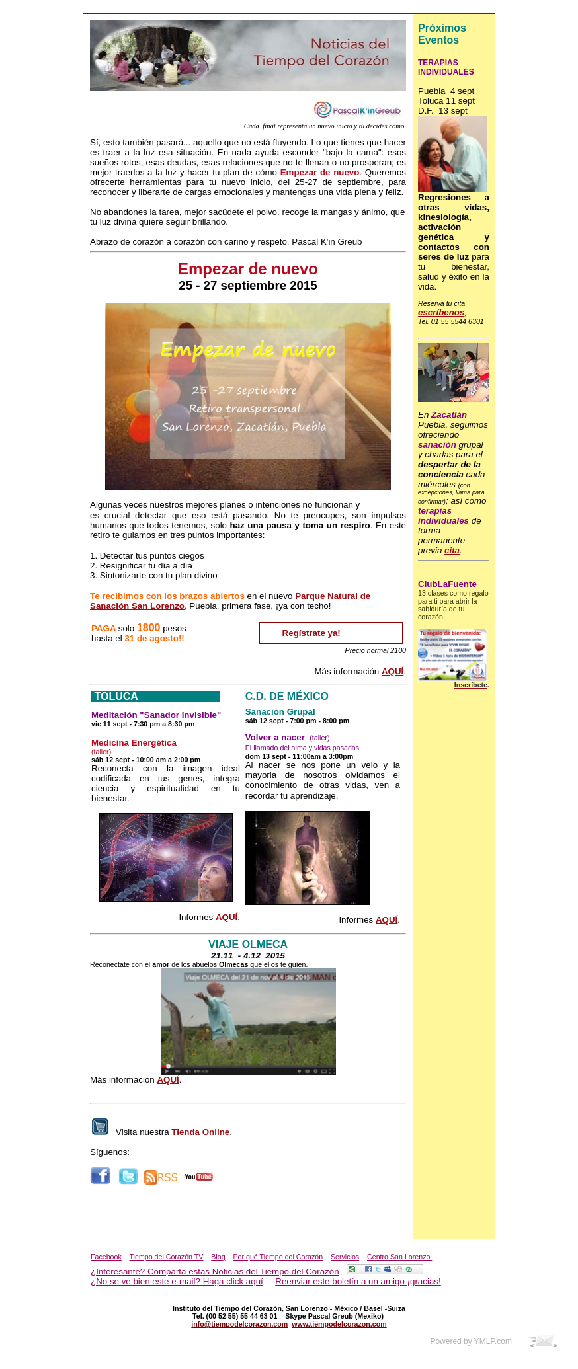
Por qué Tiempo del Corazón (278, 1257)
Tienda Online (200, 1132)
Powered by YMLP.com (471, 1341)
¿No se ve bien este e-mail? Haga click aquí (177, 1281)
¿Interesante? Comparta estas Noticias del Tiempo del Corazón (215, 1271)
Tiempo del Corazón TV (166, 1257)
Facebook (106, 1257)
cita (452, 550)
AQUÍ (392, 671)
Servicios (345, 1257)
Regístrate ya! (311, 633)
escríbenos (441, 312)
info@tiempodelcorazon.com (239, 1324)
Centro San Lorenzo (399, 1257)
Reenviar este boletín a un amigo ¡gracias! (357, 1281)
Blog (218, 1257)
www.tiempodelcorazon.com (339, 1324)
